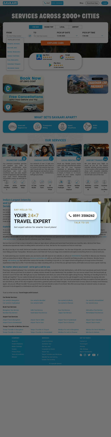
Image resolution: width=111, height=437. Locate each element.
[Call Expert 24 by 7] (81, 215)
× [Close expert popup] (100, 202)
